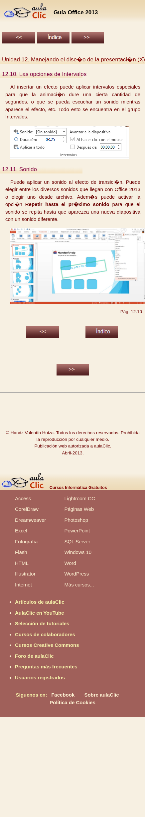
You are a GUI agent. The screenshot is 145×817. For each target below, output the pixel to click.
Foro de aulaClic (34, 656)
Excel (21, 530)
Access (23, 498)
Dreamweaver (30, 520)
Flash (21, 552)
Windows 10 (77, 552)
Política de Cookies (72, 702)
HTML (22, 563)
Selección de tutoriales (42, 623)
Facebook (62, 695)
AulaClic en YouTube (39, 613)
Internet (23, 584)
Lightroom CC (79, 498)
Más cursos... (79, 584)
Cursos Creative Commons (47, 645)
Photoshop (76, 520)
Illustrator (25, 574)
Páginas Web (79, 509)
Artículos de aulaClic (39, 602)
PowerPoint (77, 530)
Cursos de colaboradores (45, 634)
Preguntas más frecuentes (46, 666)
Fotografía (26, 541)
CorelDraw (27, 509)
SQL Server (77, 541)
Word (70, 563)
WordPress (76, 574)
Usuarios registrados (40, 677)
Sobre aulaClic (101, 695)
